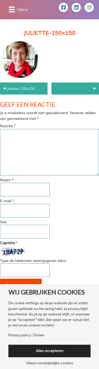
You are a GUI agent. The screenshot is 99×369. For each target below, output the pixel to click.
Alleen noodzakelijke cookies (49, 363)
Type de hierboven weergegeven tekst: (33, 260)
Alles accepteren (50, 351)
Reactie (8, 126)
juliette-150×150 (21, 88)
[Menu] (18, 9)
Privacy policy (19, 335)
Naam (7, 180)
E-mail (7, 200)
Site (3, 222)
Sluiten (39, 335)
